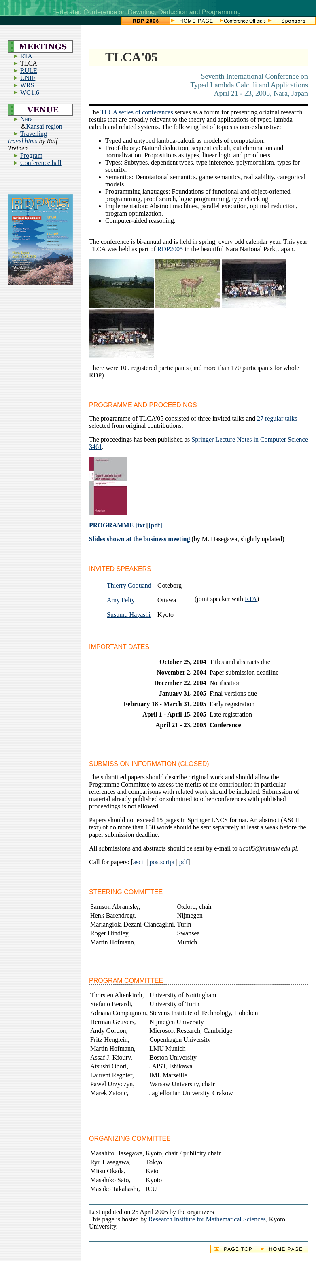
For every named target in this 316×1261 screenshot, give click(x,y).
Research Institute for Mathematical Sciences (207, 1219)
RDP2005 (170, 248)
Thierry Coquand (129, 585)
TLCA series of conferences (137, 112)
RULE (28, 70)
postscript (161, 862)
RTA (26, 56)
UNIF (27, 77)
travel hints (22, 141)
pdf (183, 862)
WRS (27, 85)
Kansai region (44, 126)
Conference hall (41, 162)
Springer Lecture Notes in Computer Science (249, 439)
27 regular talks (277, 418)
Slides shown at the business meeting (139, 538)
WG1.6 (29, 92)
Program (31, 155)
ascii (139, 862)
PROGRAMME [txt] (118, 525)
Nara (26, 119)
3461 (95, 446)
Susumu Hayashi (129, 614)
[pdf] (155, 525)
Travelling (33, 133)
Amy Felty (121, 600)
